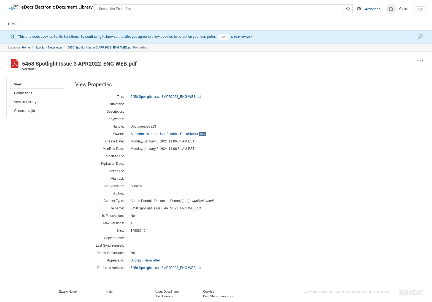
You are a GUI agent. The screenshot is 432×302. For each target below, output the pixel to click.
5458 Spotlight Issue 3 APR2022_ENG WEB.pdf (100, 47)
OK (223, 36)
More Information (241, 36)
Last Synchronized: (110, 245)
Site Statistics (164, 296)
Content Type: (114, 201)
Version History (25, 102)
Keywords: (116, 119)
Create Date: (114, 141)
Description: (115, 112)
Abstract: (117, 178)
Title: (120, 97)
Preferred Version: (110, 268)
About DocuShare (167, 291)
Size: (120, 231)
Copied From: (114, 238)
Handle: (118, 126)
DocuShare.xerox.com (218, 296)
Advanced (372, 9)
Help (109, 291)
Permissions (23, 93)
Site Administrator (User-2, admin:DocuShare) (168, 134)
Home (12, 24)
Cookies (208, 291)
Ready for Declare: (110, 253)
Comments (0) (24, 111)
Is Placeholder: (113, 216)
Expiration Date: (112, 164)
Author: (118, 193)
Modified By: (115, 156)
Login (420, 8)
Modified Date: (113, 149)
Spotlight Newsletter (48, 47)
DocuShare (50, 8)
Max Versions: (113, 223)
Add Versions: (114, 186)
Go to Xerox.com (411, 292)
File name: (116, 208)
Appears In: (115, 260)
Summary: (116, 104)
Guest (403, 9)
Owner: (118, 134)
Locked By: (116, 171)
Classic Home (67, 291)
